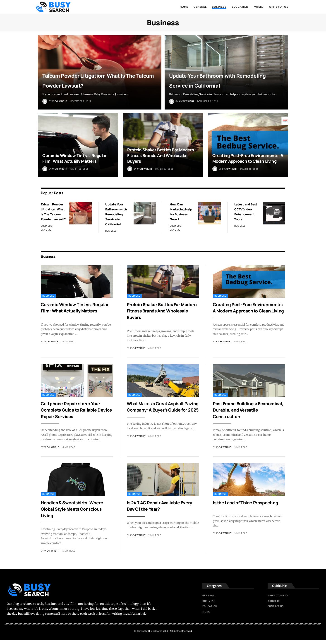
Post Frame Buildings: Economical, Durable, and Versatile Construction (243, 412)
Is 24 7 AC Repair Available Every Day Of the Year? (157, 508)
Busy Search (155, 633)
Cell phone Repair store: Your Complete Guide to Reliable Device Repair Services (75, 412)
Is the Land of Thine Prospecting (235, 508)
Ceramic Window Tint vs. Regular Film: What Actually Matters (76, 158)
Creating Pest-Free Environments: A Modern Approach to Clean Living (247, 158)
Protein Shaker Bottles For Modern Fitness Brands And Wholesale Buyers (162, 155)
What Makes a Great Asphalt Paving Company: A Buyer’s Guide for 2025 (160, 412)
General (46, 233)
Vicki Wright (59, 101)
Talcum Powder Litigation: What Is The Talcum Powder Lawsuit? (93, 75)
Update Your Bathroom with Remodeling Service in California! (220, 75)
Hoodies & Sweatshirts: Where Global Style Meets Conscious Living (77, 512)
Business (46, 229)
